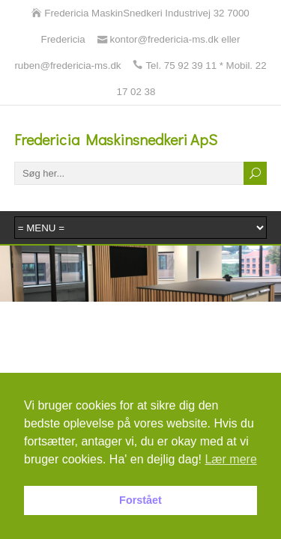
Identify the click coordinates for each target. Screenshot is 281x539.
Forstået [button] (140, 500)
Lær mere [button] (230, 459)
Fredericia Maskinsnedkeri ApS (115, 139)
